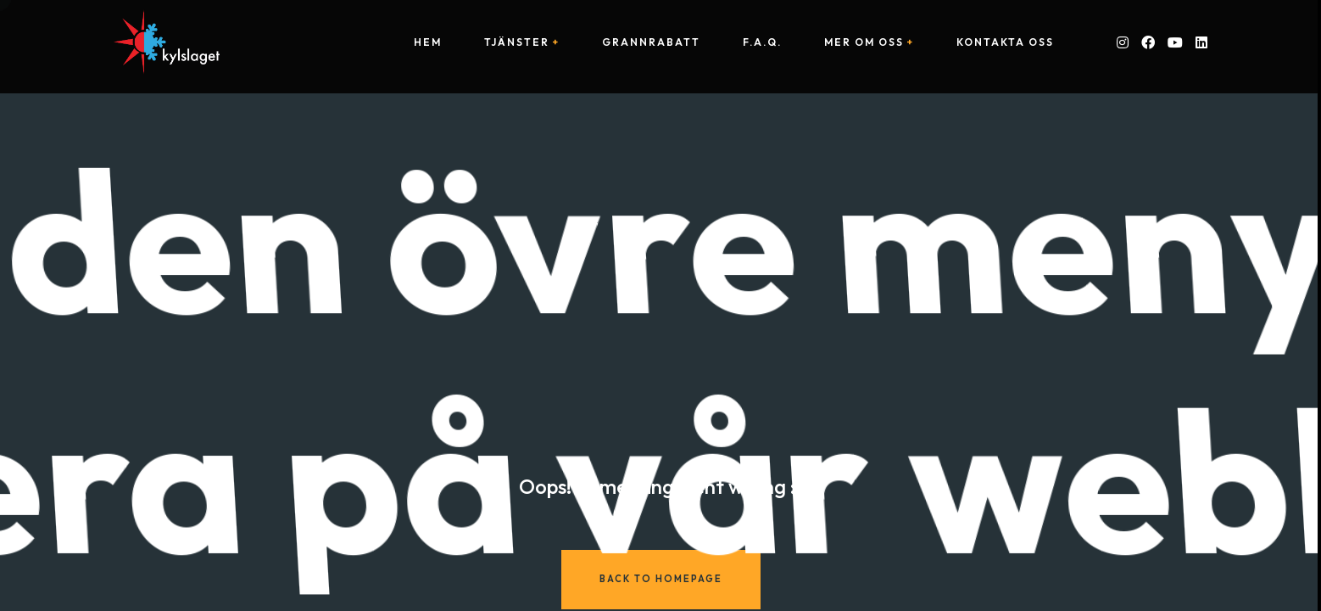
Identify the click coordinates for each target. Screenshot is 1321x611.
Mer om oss (864, 42)
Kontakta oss (1005, 42)
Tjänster (516, 42)
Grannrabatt (651, 42)
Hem (428, 42)
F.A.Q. (762, 42)
